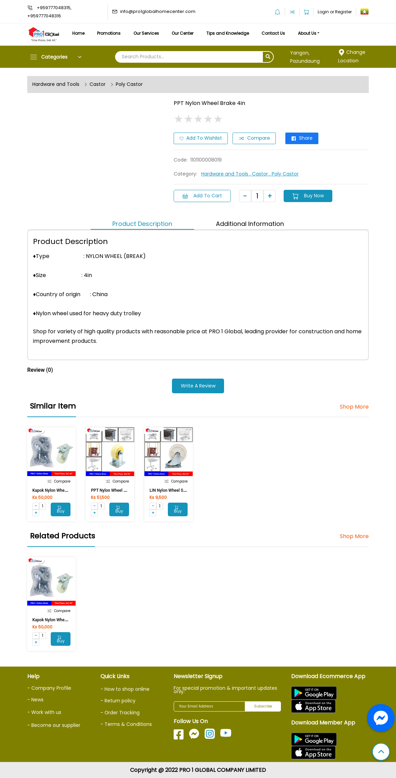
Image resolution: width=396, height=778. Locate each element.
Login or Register (335, 12)
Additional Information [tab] (250, 223)
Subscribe (263, 705)
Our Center (184, 33)
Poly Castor (129, 84)
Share (302, 138)
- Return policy (118, 700)
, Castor (259, 173)
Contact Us (275, 33)
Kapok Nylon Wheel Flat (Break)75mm (67, 489)
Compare (254, 138)
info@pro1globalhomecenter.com (157, 11)
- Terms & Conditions (126, 723)
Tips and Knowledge (229, 33)
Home (78, 33)
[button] (381, 752)
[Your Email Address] (209, 706)
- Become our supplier (53, 724)
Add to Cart (202, 195)
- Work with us (44, 711)
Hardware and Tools (55, 84)
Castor (98, 84)
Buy (60, 509)
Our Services (147, 33)
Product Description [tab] (142, 223)
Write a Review (198, 385)
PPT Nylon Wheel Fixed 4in (115, 489)
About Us (309, 33)
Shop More (354, 406)
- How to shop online (124, 688)
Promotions (109, 33)
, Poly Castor (284, 173)
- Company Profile (49, 687)
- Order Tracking (120, 711)
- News (35, 699)
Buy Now (308, 195)
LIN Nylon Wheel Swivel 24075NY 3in (183, 489)
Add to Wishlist (200, 138)
